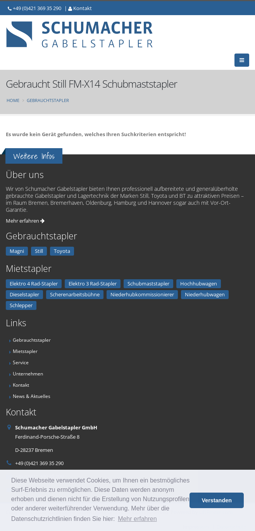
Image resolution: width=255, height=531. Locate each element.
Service (21, 362)
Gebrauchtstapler (48, 100)
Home (13, 100)
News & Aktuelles (31, 396)
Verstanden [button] (217, 500)
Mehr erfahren (25, 220)
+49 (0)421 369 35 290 (37, 8)
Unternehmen (28, 373)
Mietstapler (25, 351)
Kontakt (82, 8)
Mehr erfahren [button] (137, 518)
